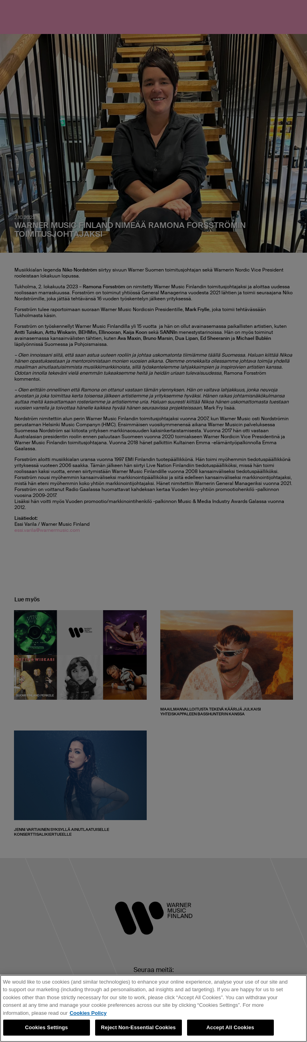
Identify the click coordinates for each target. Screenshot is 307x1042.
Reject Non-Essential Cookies (138, 1027)
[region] (153, 1008)
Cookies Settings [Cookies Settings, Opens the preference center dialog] (46, 1027)
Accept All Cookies (230, 1027)
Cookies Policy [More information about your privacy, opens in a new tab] (88, 1013)
